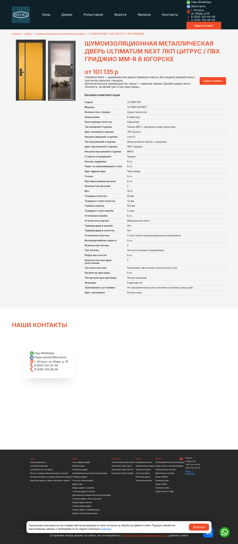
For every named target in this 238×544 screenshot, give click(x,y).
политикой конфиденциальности (145, 535)
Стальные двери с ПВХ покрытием (86, 499)
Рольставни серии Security (123, 470)
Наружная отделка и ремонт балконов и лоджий (50, 480)
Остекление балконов (39, 466)
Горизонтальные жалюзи (166, 470)
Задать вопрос (204, 25)
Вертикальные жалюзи (165, 473)
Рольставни (93, 15)
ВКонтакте (195, 6)
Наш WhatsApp (198, 2)
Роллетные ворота (143, 477)
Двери (66, 15)
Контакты (170, 15)
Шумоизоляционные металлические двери (89, 473)
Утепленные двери (79, 470)
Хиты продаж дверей (81, 462)
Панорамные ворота (144, 462)
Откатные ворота (143, 473)
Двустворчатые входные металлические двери (91, 495)
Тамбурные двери (79, 477)
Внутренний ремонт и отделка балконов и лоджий (51, 477)
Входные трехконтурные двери (85, 513)
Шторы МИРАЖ (162, 477)
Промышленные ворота (145, 466)
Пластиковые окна (37, 462)
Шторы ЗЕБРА (161, 484)
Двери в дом (77, 484)
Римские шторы (162, 480)
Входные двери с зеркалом (83, 488)
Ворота (120, 15)
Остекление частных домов (41, 470)
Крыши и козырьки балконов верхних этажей (49, 473)
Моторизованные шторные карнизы (170, 462)
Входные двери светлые (82, 502)
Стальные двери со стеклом (83, 491)
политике (106, 528)
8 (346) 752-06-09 (201, 20)
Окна (46, 15)
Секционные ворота (144, 480)
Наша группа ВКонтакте (48, 357)
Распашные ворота (143, 470)
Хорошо (199, 527)
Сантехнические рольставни (123, 462)
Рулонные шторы (162, 488)
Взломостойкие (78, 466)
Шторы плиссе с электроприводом (169, 466)
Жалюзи (144, 15)
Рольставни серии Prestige (122, 473)
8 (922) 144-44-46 (200, 16)
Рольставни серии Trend (122, 466)
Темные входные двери (81, 506)
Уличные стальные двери (82, 480)
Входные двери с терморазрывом (85, 510)
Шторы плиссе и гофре (165, 491)
